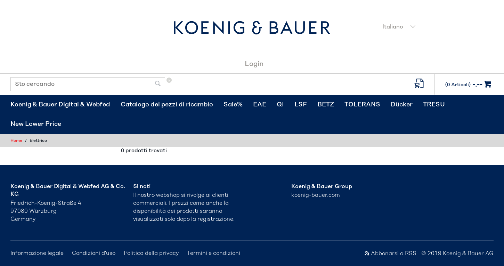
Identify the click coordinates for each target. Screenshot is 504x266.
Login (254, 64)
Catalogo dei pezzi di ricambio (167, 105)
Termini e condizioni (213, 253)
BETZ (325, 105)
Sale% (233, 105)
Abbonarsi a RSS (391, 253)
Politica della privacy (151, 253)
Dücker (402, 105)
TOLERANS (362, 105)
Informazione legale (37, 253)
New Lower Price (35, 124)
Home (16, 140)
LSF (300, 105)
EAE (259, 105)
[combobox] (436, 27)
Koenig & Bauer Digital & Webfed (60, 105)
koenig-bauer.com (315, 195)
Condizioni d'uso (93, 253)
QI (280, 105)
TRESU (434, 105)
